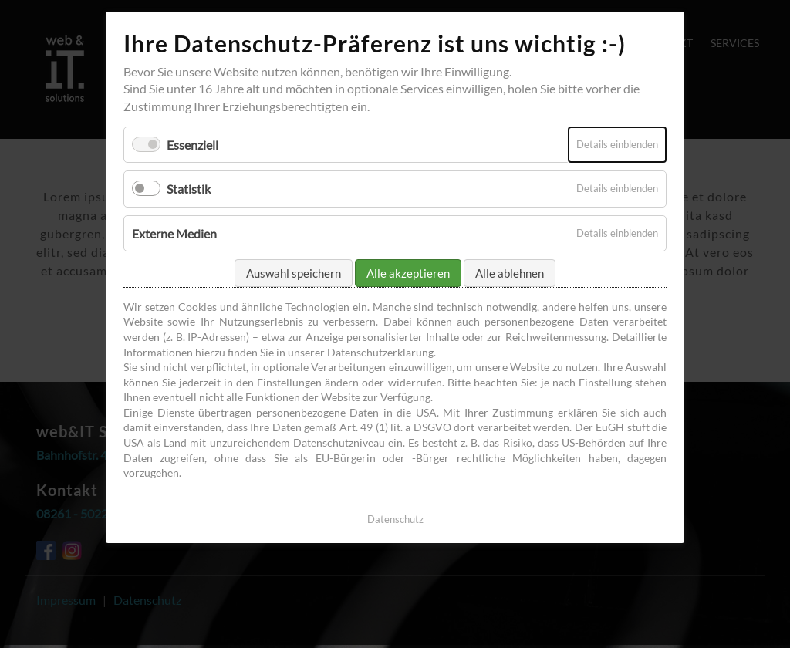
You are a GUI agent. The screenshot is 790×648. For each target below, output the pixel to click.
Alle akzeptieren (408, 273)
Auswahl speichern (293, 273)
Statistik (189, 188)
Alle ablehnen (509, 273)
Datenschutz (395, 519)
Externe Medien (174, 233)
